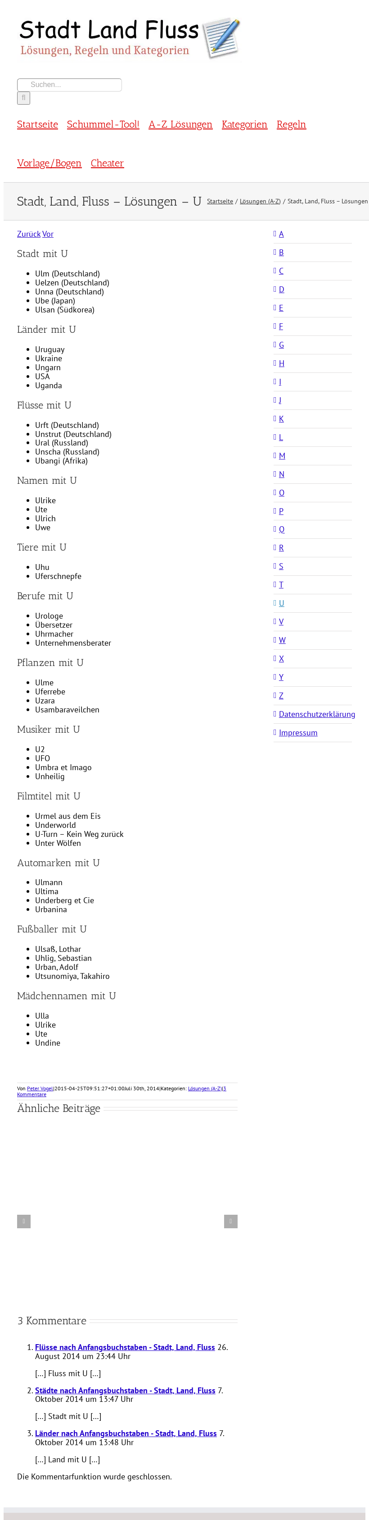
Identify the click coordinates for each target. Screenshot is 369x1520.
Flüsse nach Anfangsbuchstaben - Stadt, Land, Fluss (125, 1347)
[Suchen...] (69, 85)
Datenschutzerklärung (317, 714)
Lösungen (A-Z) (205, 1088)
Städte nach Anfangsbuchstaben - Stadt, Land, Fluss (125, 1390)
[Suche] (23, 98)
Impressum (298, 732)
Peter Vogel (40, 1088)
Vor (48, 234)
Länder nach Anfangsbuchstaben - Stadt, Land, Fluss (126, 1433)
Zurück (28, 234)
